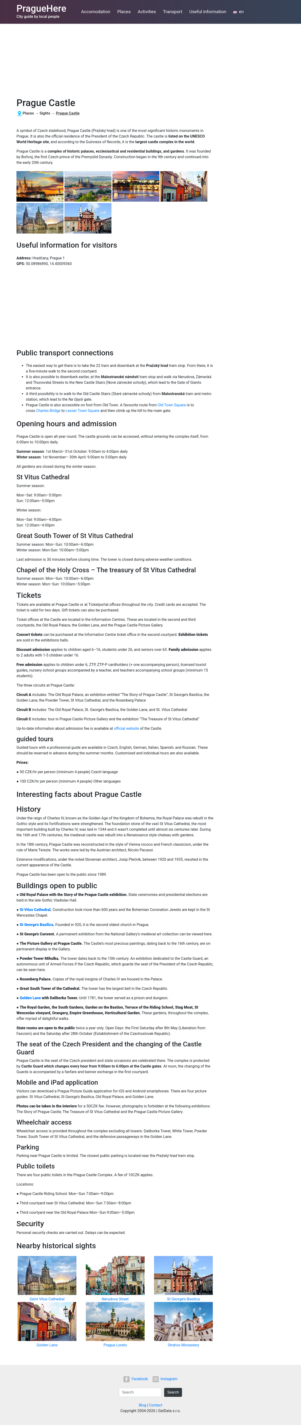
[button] (40, 186)
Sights (45, 113)
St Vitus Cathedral (35, 909)
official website (126, 728)
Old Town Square (172, 405)
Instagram (165, 1379)
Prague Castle (67, 113)
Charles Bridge (48, 410)
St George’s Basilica (36, 924)
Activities (147, 11)
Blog (142, 1405)
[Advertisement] (150, 59)
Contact (155, 1405)
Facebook (135, 1379)
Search (173, 1392)
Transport (172, 11)
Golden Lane (30, 998)
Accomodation (95, 11)
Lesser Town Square (82, 410)
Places (124, 11)
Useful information (207, 11)
